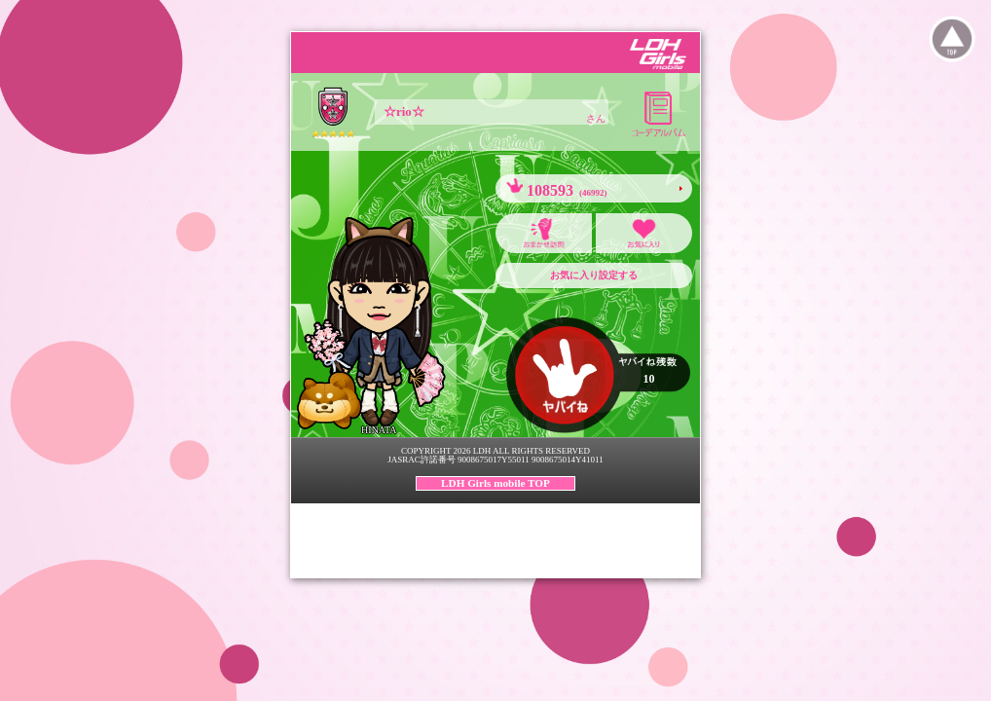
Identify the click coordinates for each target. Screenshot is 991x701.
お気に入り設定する (594, 275)
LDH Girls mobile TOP (495, 483)
